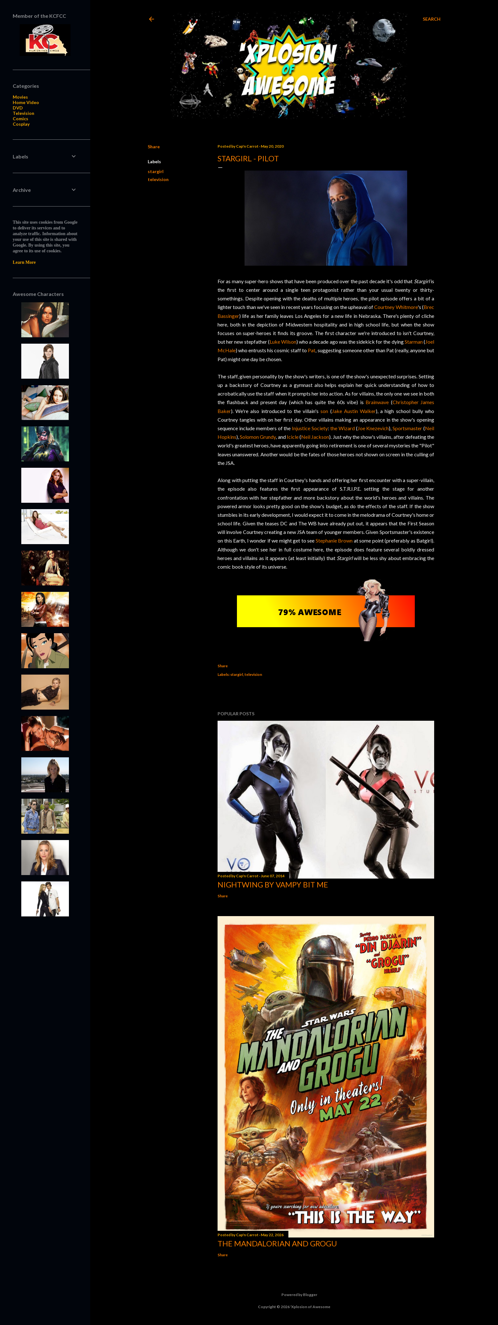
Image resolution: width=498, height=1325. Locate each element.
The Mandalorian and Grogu (277, 1243)
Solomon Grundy (258, 437)
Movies (20, 97)
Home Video (26, 102)
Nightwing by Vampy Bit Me (273, 884)
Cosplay (21, 124)
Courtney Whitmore (395, 307)
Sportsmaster (407, 428)
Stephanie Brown (334, 540)
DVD (18, 107)
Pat (311, 350)
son (324, 411)
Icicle (293, 437)
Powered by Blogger (294, 1295)
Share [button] (154, 146)
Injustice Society (310, 428)
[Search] (432, 19)
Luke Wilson (283, 342)
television (158, 179)
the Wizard (342, 428)
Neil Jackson (315, 437)
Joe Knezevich (373, 428)
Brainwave (377, 402)
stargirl (156, 171)
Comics (20, 118)
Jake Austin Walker (354, 411)
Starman (414, 342)
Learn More (24, 262)
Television (23, 113)
